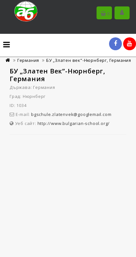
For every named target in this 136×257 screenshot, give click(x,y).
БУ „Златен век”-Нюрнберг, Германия (88, 60)
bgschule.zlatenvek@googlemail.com (71, 114)
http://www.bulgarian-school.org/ (74, 123)
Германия (28, 60)
